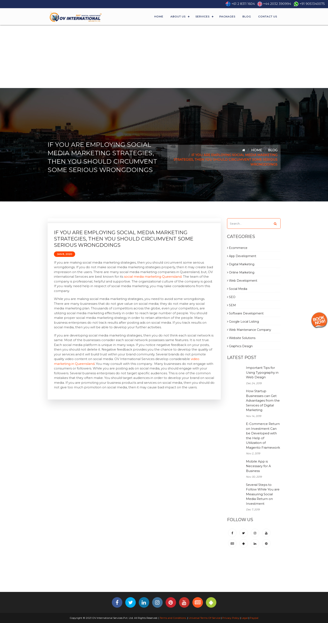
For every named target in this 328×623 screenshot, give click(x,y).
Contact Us (267, 16)
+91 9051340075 (312, 4)
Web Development (242, 281)
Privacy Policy (230, 617)
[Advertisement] (164, 56)
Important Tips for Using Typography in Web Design (262, 372)
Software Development (245, 313)
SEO (231, 297)
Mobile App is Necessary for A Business (258, 466)
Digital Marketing (240, 264)
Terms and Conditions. (173, 617)
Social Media (237, 289)
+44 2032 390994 (277, 4)
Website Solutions (241, 338)
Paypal (254, 617)
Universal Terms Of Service (204, 617)
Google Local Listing (243, 321)
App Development (241, 256)
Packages (227, 16)
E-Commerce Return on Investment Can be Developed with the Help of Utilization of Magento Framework (263, 436)
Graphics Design (240, 346)
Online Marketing (240, 272)
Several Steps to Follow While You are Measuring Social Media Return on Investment (263, 494)
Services (202, 16)
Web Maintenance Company (249, 330)
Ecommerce (237, 248)
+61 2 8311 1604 (243, 4)
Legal (244, 617)
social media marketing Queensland (153, 277)
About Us (178, 16)
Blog (246, 16)
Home (158, 16)
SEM (231, 305)
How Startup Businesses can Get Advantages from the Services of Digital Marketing (263, 400)
